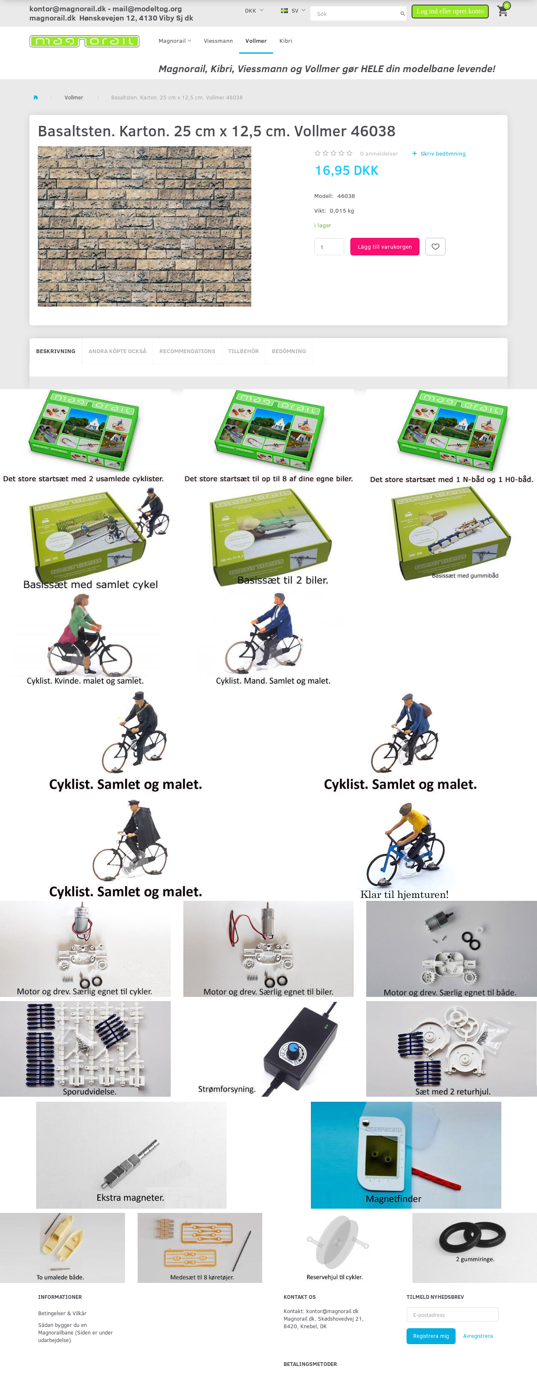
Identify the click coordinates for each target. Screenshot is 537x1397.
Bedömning (289, 351)
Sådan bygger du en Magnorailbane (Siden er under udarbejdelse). (75, 1332)
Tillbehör (243, 351)
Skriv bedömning (442, 153)
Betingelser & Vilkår (62, 1312)
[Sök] (403, 13)
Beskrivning (56, 351)
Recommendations (187, 351)
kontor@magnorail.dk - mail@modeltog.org (105, 8)
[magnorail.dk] (84, 40)
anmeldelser (379, 153)
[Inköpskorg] (503, 10)
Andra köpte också (117, 351)
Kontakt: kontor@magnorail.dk (321, 1310)
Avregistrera (478, 1336)
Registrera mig (431, 1336)
